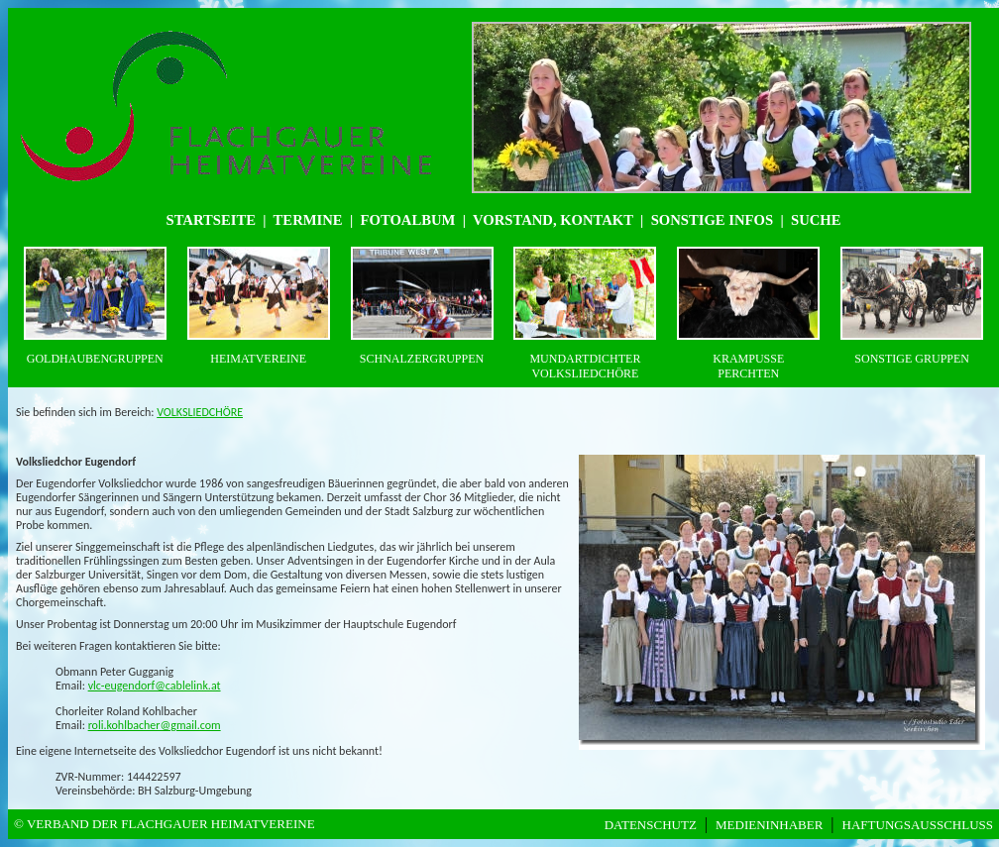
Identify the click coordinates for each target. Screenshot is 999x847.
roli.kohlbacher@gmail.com (154, 725)
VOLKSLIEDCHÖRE (200, 412)
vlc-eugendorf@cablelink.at (154, 685)
